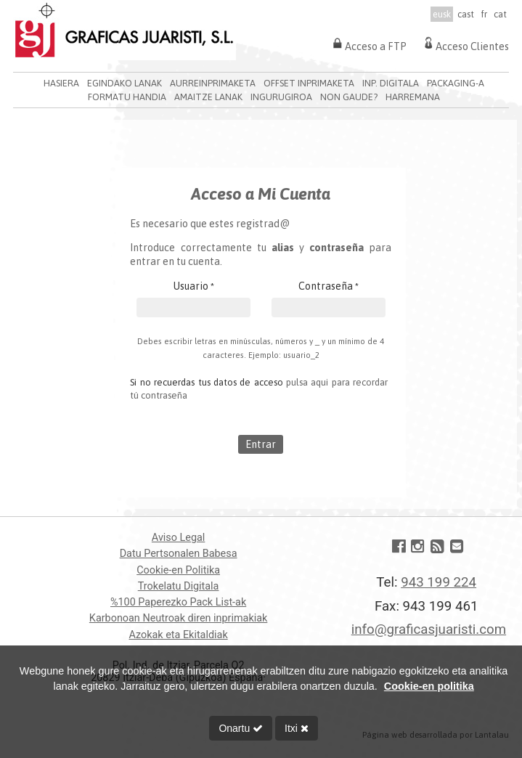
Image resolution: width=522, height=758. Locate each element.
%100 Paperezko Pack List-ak (178, 602)
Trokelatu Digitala (178, 586)
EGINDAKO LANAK (124, 83)
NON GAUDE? (349, 96)
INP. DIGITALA (390, 83)
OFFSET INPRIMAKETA (309, 83)
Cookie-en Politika (178, 570)
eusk (442, 14)
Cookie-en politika (429, 686)
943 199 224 (438, 582)
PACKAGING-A (455, 83)
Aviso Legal (178, 537)
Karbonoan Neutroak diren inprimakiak (178, 618)
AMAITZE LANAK (208, 96)
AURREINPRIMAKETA (213, 83)
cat (500, 14)
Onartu (241, 728)
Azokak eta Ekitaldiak (178, 635)
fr (484, 14)
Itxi (297, 728)
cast (465, 14)
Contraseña (328, 286)
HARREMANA (413, 96)
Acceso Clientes (465, 43)
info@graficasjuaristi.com (428, 629)
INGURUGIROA (281, 96)
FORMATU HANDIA (127, 96)
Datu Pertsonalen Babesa (178, 553)
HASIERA (61, 83)
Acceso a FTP (368, 43)
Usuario (194, 286)
